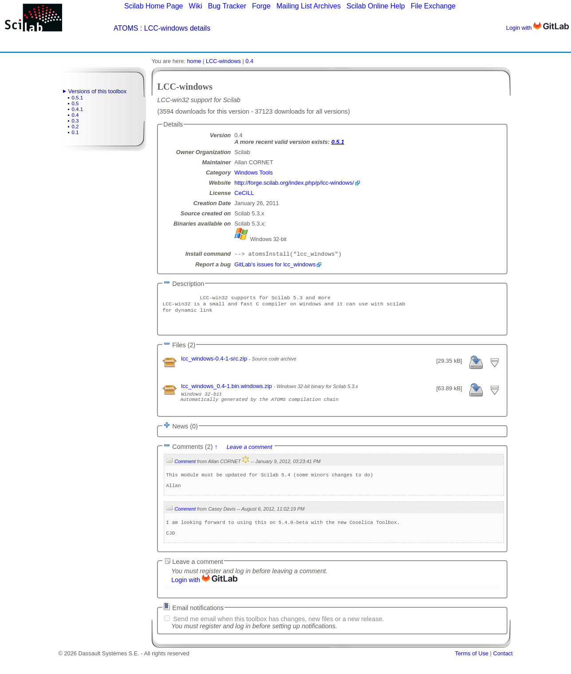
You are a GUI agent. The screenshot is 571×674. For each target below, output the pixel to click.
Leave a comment (249, 456)
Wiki (195, 6)
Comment (185, 470)
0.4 (75, 115)
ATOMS (126, 28)
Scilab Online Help (376, 6)
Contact (502, 670)
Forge (261, 6)
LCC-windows (223, 61)
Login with (537, 27)
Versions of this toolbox (97, 91)
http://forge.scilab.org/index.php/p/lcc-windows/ (294, 182)
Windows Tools (253, 172)
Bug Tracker (227, 6)
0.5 (75, 103)
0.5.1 (77, 97)
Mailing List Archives (308, 6)
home (194, 61)
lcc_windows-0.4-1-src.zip (214, 364)
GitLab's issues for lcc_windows (274, 265)
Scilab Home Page (153, 6)
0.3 (75, 120)
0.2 (75, 126)
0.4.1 (77, 109)
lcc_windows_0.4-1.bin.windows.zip (227, 391)
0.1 (75, 132)
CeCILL (244, 193)
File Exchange (433, 6)
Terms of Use (471, 670)
